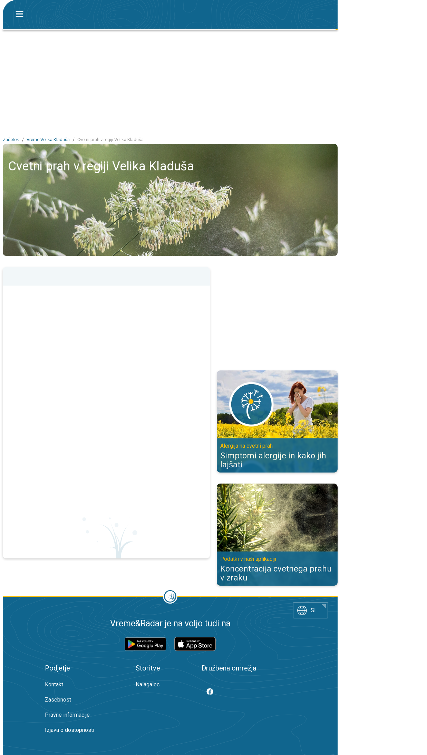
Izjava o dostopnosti (69, 730)
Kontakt (54, 684)
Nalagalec (147, 684)
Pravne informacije (67, 715)
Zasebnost (58, 699)
